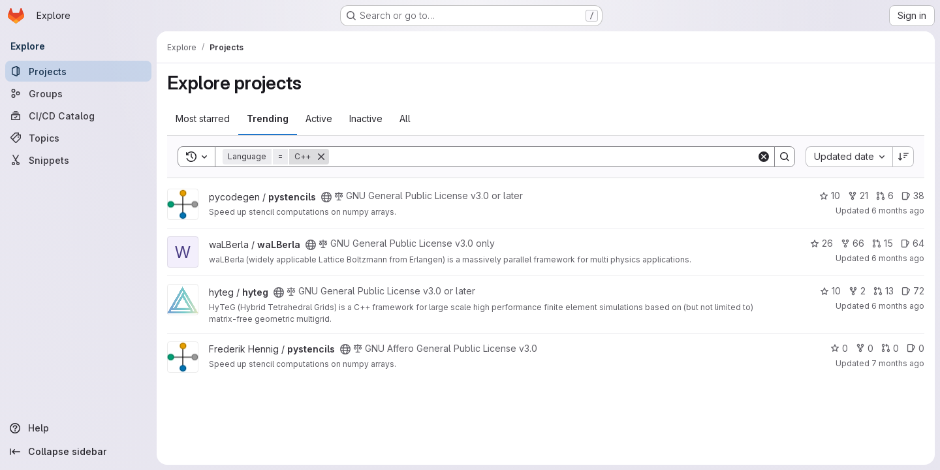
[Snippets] (78, 159)
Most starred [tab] (203, 118)
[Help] (78, 428)
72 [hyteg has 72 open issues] (912, 290)
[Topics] (78, 137)
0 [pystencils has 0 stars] (839, 348)
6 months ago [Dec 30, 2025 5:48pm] (897, 210)
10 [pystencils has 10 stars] (829, 195)
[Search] (543, 156)
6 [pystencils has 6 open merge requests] (885, 195)
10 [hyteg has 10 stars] (830, 290)
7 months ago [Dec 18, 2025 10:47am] (897, 363)
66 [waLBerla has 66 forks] (852, 243)
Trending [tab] (268, 118)
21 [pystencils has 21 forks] (858, 195)
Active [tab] (319, 118)
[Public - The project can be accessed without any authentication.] (326, 197)
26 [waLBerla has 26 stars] (821, 243)
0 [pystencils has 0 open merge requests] (890, 348)
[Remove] (321, 156)
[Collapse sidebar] (78, 451)
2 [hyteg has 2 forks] (857, 290)
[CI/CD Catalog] (78, 115)
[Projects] (78, 71)
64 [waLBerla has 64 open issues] (912, 243)
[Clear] (764, 156)
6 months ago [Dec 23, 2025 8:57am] (897, 306)
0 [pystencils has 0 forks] (864, 348)
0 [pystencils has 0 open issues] (915, 348)
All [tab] (405, 118)
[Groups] (78, 93)
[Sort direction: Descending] (903, 156)
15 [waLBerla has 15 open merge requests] (882, 243)
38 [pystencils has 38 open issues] (912, 195)
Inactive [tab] (366, 118)
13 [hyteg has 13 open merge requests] (883, 290)
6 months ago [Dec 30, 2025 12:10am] (897, 258)
